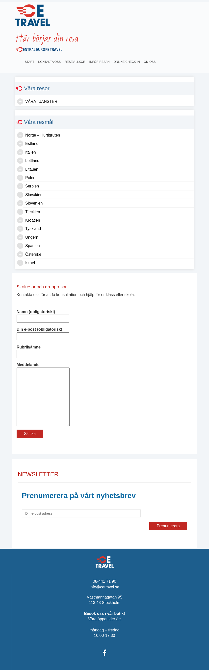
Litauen (31, 169)
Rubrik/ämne (43, 350)
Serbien (32, 186)
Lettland (32, 161)
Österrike (33, 254)
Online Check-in (127, 62)
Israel (30, 263)
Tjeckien (32, 212)
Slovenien (34, 203)
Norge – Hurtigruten (42, 135)
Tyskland (33, 229)
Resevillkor (75, 62)
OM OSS (150, 62)
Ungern (31, 237)
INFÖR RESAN (99, 62)
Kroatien (32, 220)
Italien (30, 152)
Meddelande (43, 367)
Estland (31, 143)
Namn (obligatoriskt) (43, 315)
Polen (30, 178)
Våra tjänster (41, 101)
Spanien (32, 246)
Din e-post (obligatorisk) (43, 332)
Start (29, 62)
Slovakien (33, 195)
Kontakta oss (49, 62)
